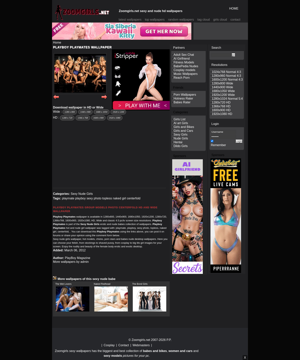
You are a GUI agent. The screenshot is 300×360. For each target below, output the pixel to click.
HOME (233, 8)
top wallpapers (155, 19)
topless (107, 198)
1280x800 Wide (222, 83)
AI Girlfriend (182, 58)
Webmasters (141, 345)
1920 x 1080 (114, 117)
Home (57, 42)
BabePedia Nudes (186, 66)
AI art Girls (181, 123)
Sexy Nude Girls (82, 193)
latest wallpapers (130, 19)
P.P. (168, 339)
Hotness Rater (183, 98)
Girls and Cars (183, 130)
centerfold (133, 198)
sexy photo (93, 198)
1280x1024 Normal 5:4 (227, 98)
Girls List (179, 119)
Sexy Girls (181, 134)
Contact (123, 345)
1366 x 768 (83, 117)
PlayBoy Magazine (77, 258)
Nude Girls (181, 138)
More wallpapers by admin (71, 261)
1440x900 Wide (222, 87)
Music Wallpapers (186, 73)
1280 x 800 (70, 112)
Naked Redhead (102, 284)
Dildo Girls (181, 146)
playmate (68, 198)
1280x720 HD (221, 102)
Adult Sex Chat (184, 54)
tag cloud (203, 19)
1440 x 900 (85, 112)
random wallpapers (181, 19)
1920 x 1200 (118, 112)
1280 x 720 (67, 117)
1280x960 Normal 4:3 (226, 75)
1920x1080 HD (222, 114)
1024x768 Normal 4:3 (226, 72)
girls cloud (220, 19)
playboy (80, 198)
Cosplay (109, 345)
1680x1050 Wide (223, 91)
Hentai (178, 142)
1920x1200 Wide (223, 94)
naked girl (119, 198)
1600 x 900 (98, 117)
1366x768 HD (221, 106)
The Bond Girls (140, 284)
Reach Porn (182, 77)
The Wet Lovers (63, 284)
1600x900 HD (221, 110)
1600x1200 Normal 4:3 (227, 79)
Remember (218, 145)
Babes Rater (182, 102)
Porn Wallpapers (185, 94)
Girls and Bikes (184, 127)
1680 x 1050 (101, 112)
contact (235, 19)
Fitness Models (184, 62)
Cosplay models (184, 70)
